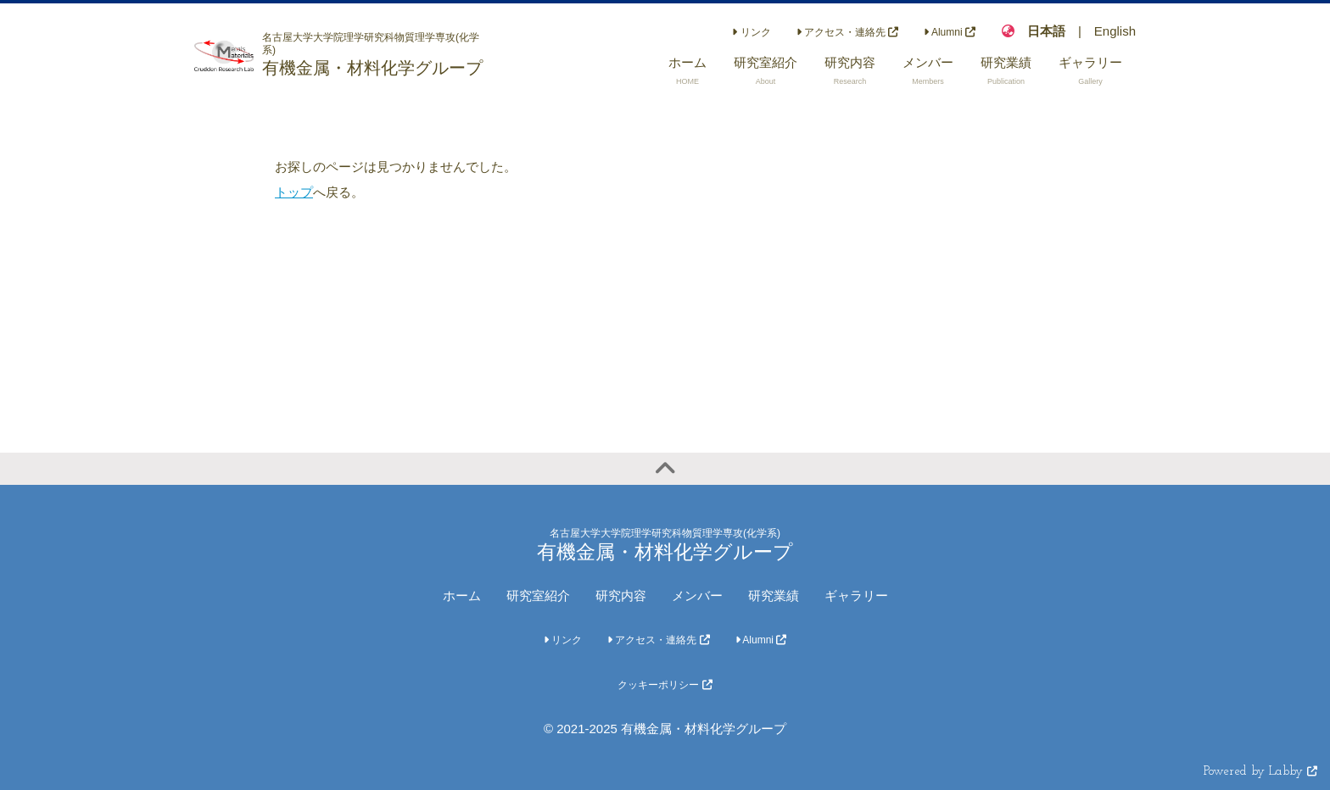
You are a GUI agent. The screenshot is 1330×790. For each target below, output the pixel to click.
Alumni (949, 32)
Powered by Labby (1260, 771)
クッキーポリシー (665, 685)
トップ (294, 192)
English (1115, 31)
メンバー (697, 595)
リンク (751, 32)
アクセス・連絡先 (847, 32)
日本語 (1046, 31)
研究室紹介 (538, 595)
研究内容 (620, 595)
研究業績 (773, 595)
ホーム (462, 595)
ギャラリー (856, 595)
